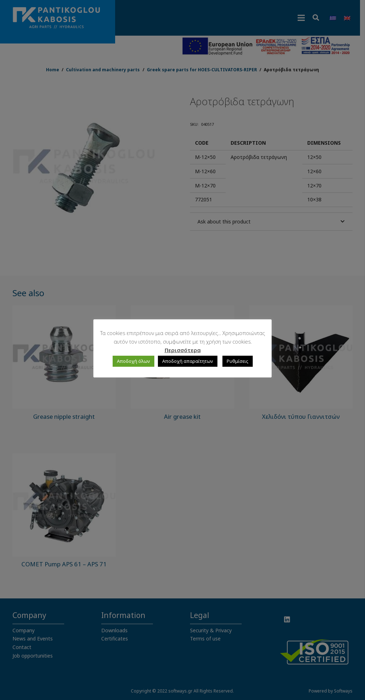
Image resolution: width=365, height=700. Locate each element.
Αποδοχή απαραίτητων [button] (187, 361)
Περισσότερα (183, 350)
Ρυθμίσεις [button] (237, 361)
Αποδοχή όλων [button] (133, 361)
